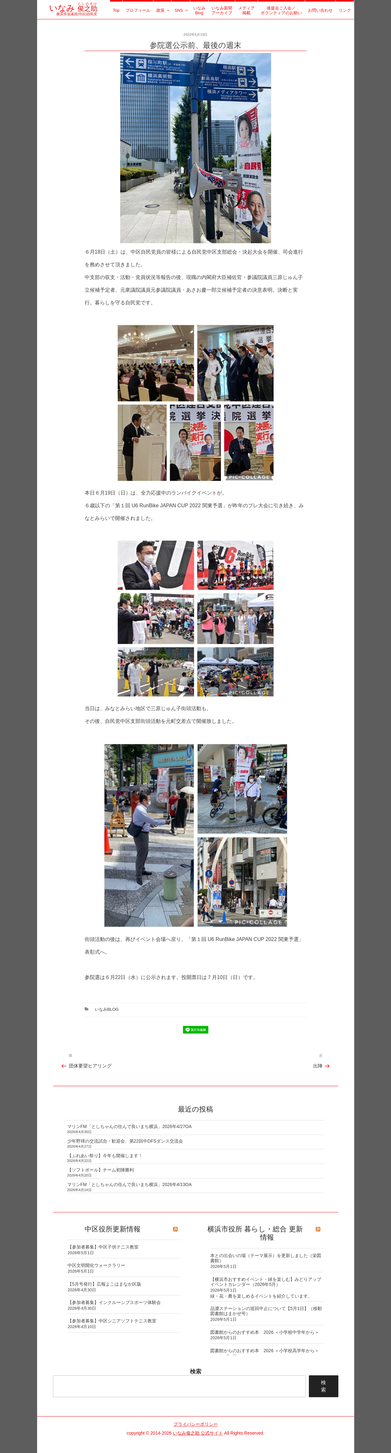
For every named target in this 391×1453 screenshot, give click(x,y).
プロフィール (138, 10)
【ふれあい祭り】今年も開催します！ (105, 1155)
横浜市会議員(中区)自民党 (73, 12)
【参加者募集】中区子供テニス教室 (103, 1246)
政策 (163, 10)
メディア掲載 (246, 10)
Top (116, 10)
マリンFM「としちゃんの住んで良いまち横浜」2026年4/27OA (129, 1126)
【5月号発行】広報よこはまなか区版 (104, 1284)
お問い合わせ (320, 10)
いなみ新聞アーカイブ (222, 10)
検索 (195, 1371)
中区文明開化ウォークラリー (96, 1265)
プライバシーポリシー (195, 1424)
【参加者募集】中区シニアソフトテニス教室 (112, 1320)
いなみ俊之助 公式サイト (198, 1433)
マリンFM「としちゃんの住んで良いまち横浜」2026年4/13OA (129, 1184)
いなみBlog (199, 10)
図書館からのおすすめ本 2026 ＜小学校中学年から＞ (264, 1332)
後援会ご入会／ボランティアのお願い (281, 10)
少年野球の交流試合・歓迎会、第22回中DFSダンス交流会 (125, 1141)
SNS (181, 10)
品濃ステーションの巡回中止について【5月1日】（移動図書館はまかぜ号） (266, 1311)
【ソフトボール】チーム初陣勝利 (100, 1169)
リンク (345, 10)
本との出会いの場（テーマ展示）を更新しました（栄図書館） (265, 1258)
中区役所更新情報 (112, 1229)
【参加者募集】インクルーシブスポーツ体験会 (114, 1302)
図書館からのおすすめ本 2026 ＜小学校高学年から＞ (264, 1350)
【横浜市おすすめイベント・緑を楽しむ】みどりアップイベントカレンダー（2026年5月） (265, 1282)
